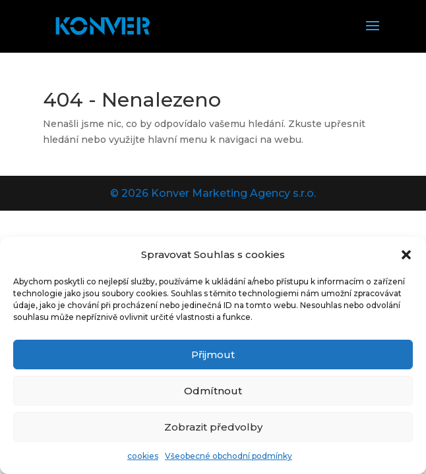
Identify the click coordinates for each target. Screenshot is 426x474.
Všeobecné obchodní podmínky (228, 456)
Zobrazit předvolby (213, 427)
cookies (142, 456)
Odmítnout (213, 390)
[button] (406, 254)
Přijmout (213, 354)
